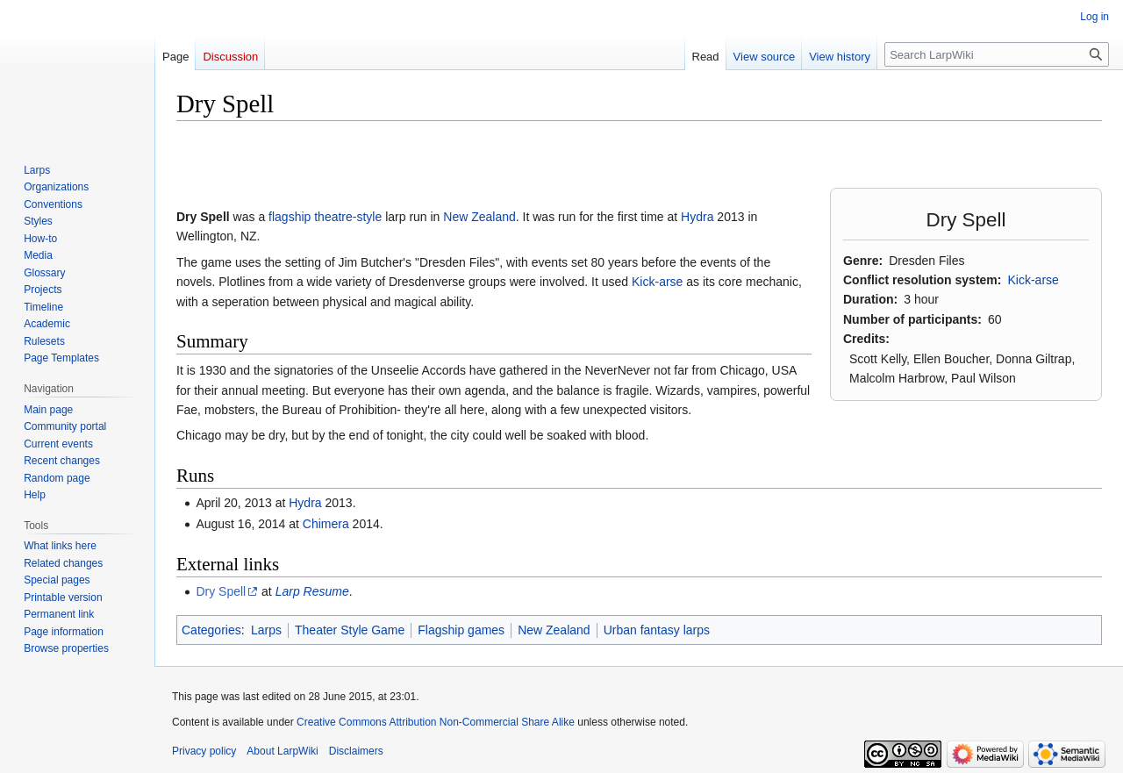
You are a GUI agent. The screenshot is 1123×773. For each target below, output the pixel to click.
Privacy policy (204, 751)
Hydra (697, 217)
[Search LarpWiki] (996, 54)
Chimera (326, 524)
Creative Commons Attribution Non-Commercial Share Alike (436, 722)
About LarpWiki (282, 751)
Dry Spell (221, 591)
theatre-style (348, 217)
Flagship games (461, 630)
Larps (266, 630)
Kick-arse (1032, 280)
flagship (289, 217)
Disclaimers (356, 751)
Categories (211, 630)
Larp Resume (312, 591)
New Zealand (479, 217)
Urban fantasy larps (657, 630)
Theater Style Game (349, 630)
